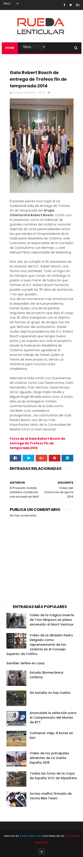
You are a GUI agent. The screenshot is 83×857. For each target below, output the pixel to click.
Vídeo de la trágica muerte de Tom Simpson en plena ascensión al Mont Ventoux (52, 620)
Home (9, 48)
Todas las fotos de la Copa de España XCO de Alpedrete (53, 775)
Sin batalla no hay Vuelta (50, 692)
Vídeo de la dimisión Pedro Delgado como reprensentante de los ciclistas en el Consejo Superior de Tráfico (39, 644)
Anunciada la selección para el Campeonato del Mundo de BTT (53, 717)
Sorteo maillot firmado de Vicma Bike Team (51, 795)
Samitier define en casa (25, 663)
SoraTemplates (31, 836)
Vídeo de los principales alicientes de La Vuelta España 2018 (49, 758)
